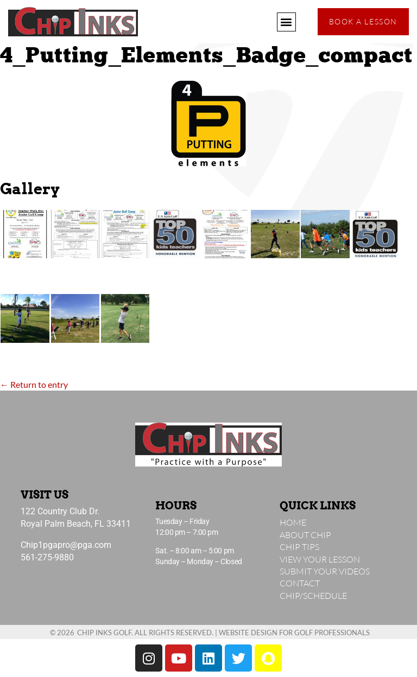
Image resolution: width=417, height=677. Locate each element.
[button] (286, 21)
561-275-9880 (47, 557)
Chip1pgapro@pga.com (66, 545)
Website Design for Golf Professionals (294, 632)
